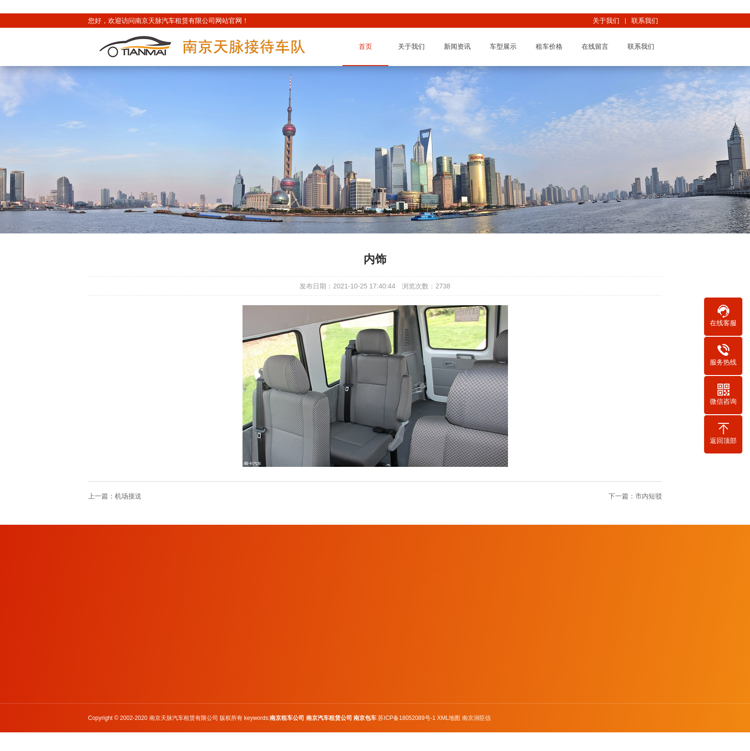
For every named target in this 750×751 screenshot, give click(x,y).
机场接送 (128, 496)
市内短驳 (648, 496)
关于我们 (606, 20)
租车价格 (551, 46)
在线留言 (597, 46)
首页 (367, 46)
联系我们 (644, 20)
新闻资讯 (459, 46)
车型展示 (505, 46)
